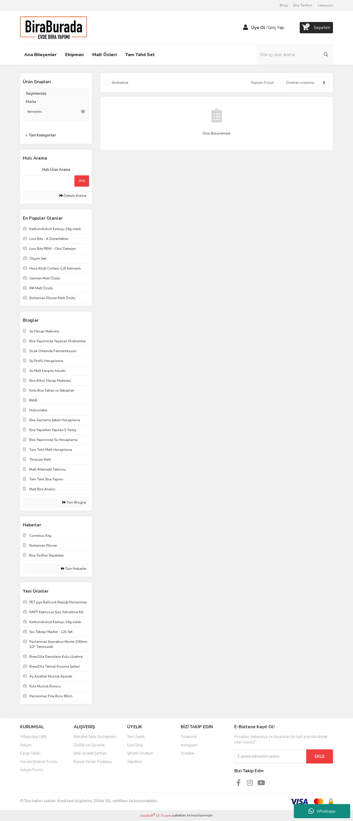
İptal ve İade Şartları (90, 753)
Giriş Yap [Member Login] (276, 27)
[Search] (295, 55)
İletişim (26, 745)
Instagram (189, 745)
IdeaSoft (147, 815)
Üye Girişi (135, 745)
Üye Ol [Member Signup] (258, 27)
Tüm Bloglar (74, 502)
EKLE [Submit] (320, 756)
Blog (284, 5)
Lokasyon (325, 5)
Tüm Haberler (73, 568)
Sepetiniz (134, 761)
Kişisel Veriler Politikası (93, 761)
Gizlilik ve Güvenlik (89, 745)
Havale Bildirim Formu (38, 761)
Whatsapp (322, 811)
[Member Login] (245, 27)
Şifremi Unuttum (140, 753)
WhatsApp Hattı (33, 736)
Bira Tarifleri (302, 5)
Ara (82, 180)
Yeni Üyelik (136, 736)
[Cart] (316, 27)
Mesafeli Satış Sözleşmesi (95, 736)
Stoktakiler (120, 82)
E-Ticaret (164, 815)
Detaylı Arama (72, 195)
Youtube (187, 753)
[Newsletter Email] (270, 756)
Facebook (189, 736)
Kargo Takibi (30, 753)
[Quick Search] (46, 180)
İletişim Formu (31, 770)
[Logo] (53, 27)
